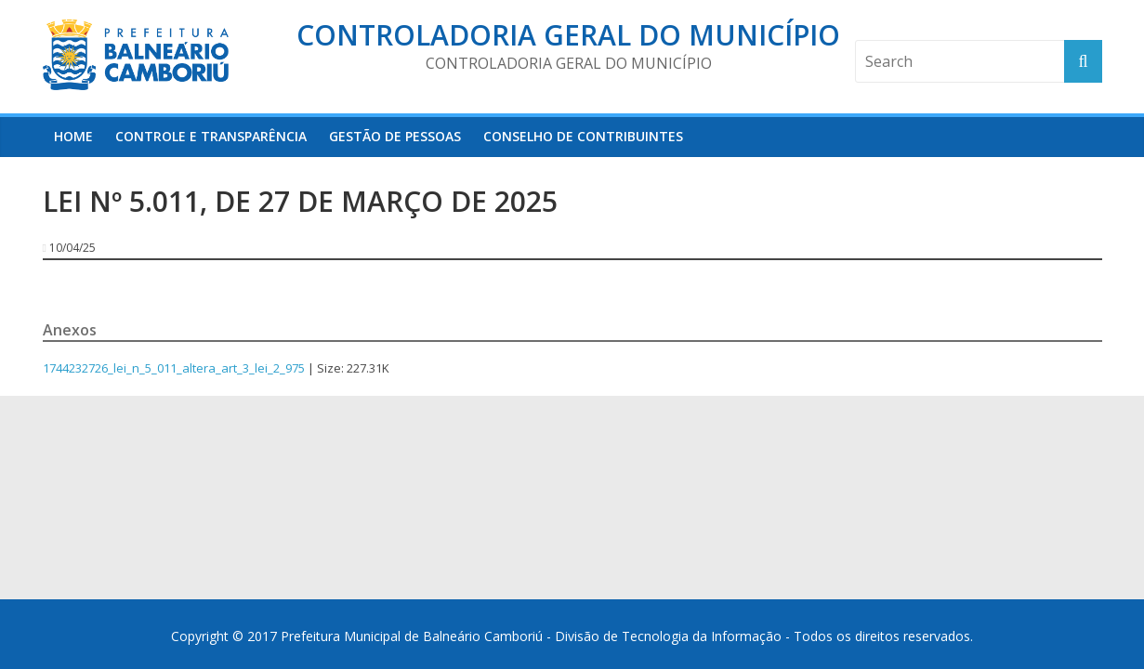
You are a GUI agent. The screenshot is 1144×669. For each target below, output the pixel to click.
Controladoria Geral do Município (568, 35)
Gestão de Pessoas (395, 136)
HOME (73, 136)
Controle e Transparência (211, 136)
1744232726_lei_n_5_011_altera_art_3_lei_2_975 (174, 368)
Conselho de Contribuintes (583, 136)
